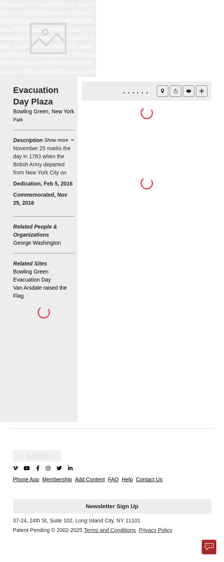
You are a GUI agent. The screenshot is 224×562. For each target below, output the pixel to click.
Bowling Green (30, 272)
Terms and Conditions (110, 530)
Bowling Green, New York (43, 111)
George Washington (37, 243)
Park (18, 120)
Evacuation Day (32, 280)
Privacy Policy (155, 530)
